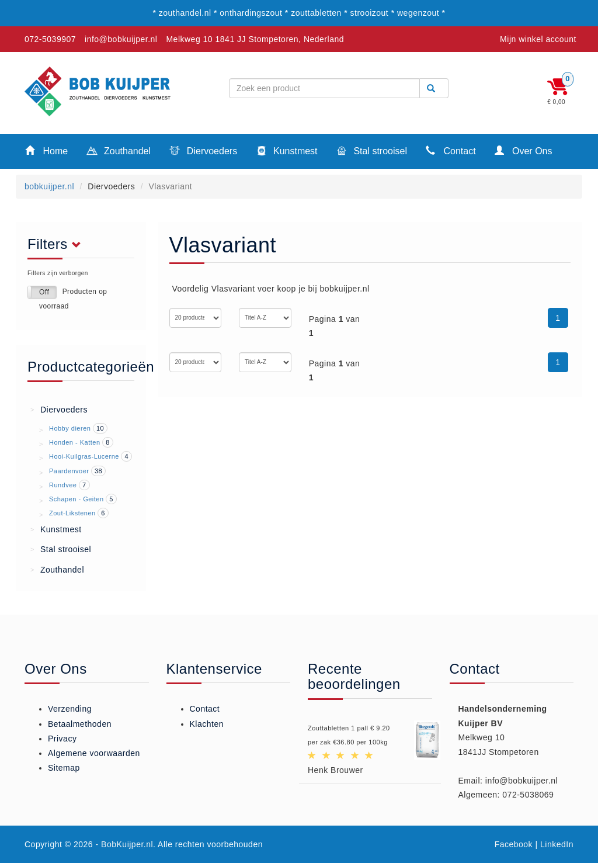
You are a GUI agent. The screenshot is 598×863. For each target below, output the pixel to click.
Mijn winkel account (538, 39)
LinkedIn (556, 844)
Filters (57, 244)
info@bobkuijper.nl (121, 39)
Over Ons (523, 150)
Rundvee (63, 484)
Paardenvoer (69, 470)
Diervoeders (203, 152)
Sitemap (64, 767)
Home (46, 150)
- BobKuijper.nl (125, 844)
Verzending (70, 708)
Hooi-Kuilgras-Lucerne (84, 456)
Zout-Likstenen (72, 513)
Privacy (62, 738)
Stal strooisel (371, 152)
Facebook (514, 844)
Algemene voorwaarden (94, 753)
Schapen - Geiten (76, 498)
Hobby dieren (70, 428)
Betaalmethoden (80, 724)
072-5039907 (50, 39)
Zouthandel (118, 152)
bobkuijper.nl (49, 186)
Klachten (207, 724)
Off (44, 292)
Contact (451, 150)
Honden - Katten (74, 442)
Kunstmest (286, 152)
